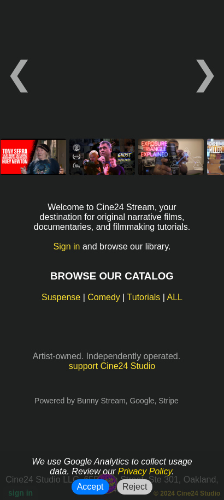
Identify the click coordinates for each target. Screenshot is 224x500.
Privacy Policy (145, 471)
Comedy (103, 297)
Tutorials (144, 297)
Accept (90, 486)
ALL (174, 297)
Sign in (67, 246)
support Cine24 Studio (112, 366)
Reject (134, 486)
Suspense (61, 297)
